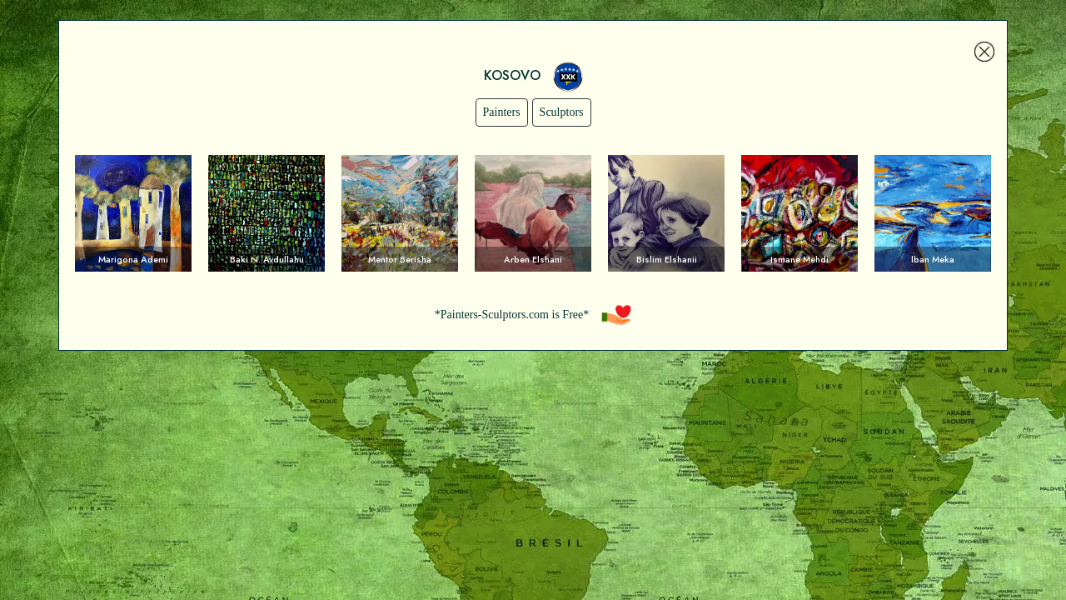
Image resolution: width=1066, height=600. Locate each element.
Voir (133, 213)
